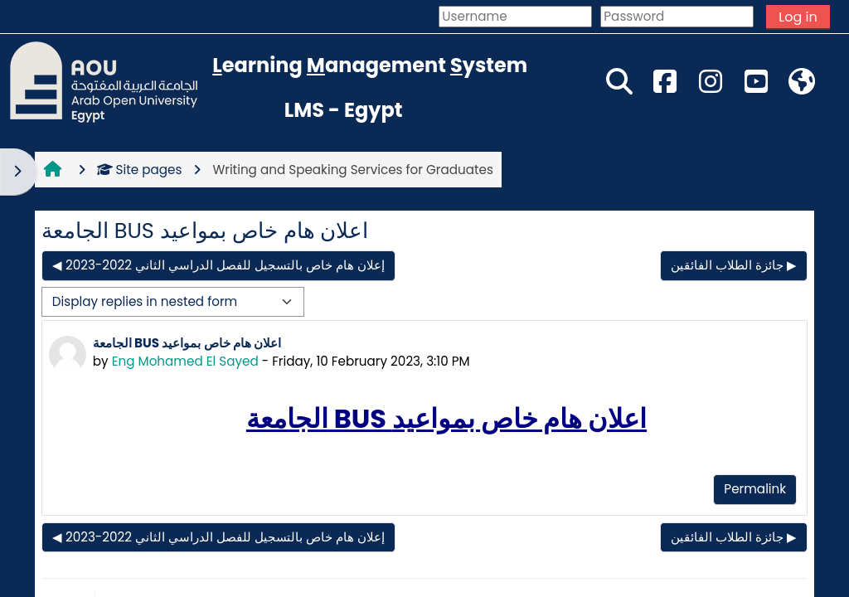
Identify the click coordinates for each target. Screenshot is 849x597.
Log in (798, 17)
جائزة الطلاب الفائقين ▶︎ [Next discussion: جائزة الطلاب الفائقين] (734, 265)
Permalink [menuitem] (755, 489)
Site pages (139, 169)
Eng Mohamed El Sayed (185, 361)
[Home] (103, 81)
